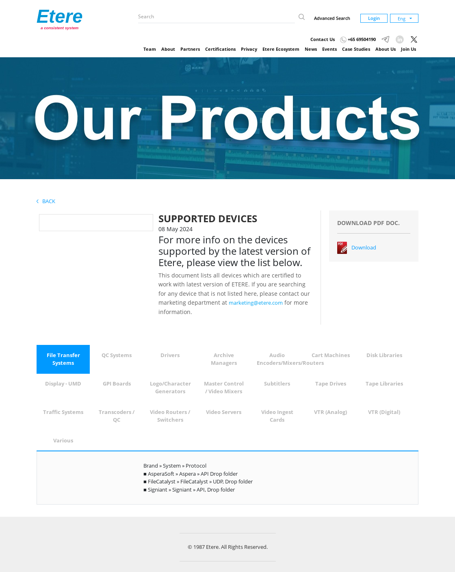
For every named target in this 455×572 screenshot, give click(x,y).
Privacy (249, 49)
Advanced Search (332, 18)
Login (374, 18)
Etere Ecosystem (280, 49)
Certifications (220, 49)
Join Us (408, 49)
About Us (385, 49)
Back (46, 201)
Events (329, 49)
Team (149, 49)
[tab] (63, 359)
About (168, 49)
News (311, 49)
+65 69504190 (358, 39)
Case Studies (356, 49)
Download (363, 247)
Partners (190, 49)
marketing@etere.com (256, 302)
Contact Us (322, 39)
